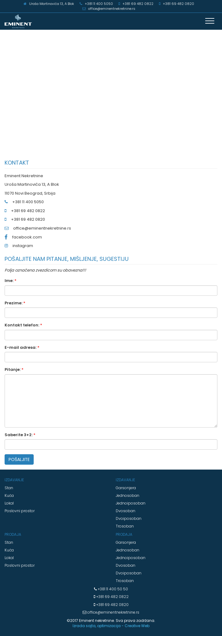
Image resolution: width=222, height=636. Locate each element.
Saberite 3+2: (20, 435)
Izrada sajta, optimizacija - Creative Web (111, 625)
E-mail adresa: (22, 347)
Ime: (11, 281)
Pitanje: (14, 369)
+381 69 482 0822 (112, 596)
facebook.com (27, 237)
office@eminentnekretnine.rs (42, 228)
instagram (23, 246)
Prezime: (15, 303)
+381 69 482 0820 (112, 604)
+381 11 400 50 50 (112, 589)
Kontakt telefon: (23, 325)
